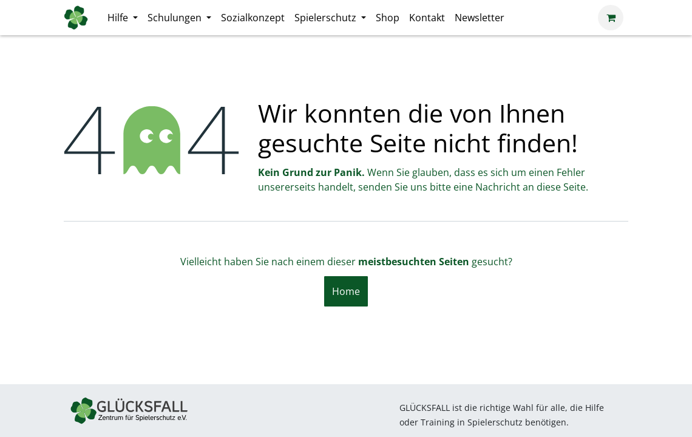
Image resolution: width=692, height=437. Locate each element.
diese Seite (561, 187)
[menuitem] (123, 17)
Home (346, 291)
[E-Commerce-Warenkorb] (610, 17)
